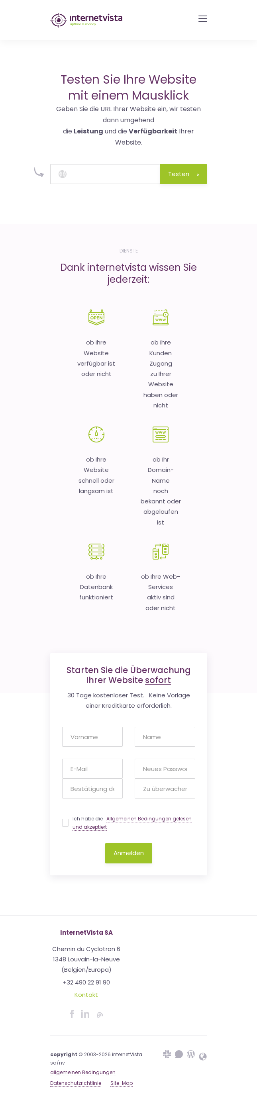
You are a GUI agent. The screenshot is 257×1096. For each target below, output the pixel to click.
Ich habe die (132, 823)
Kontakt (86, 994)
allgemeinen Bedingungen (83, 1072)
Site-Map (121, 1083)
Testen (183, 174)
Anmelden (129, 853)
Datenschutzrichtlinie (75, 1083)
